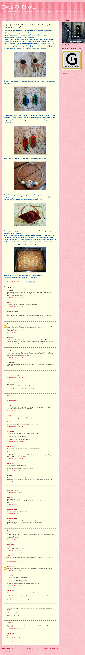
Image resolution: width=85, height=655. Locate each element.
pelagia (9, 566)
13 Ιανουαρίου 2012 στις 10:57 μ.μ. (15, 297)
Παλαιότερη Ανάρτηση (51, 648)
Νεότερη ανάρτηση (8, 648)
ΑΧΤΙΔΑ (9, 415)
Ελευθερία (9, 530)
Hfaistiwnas (10, 396)
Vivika (8, 555)
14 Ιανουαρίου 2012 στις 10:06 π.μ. (15, 441)
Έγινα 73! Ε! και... (19, 7)
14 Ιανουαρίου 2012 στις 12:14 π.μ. (15, 357)
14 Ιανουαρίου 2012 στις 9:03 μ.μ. (14, 570)
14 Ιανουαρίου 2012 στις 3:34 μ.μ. (14, 504)
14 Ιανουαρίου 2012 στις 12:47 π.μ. (15, 377)
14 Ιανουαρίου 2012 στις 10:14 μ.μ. (15, 585)
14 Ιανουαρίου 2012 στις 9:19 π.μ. (14, 410)
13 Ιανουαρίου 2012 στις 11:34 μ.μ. (15, 332)
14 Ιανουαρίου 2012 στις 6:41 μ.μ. (14, 539)
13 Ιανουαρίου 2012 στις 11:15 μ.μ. (15, 306)
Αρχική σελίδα (29, 648)
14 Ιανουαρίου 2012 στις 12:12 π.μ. (15, 345)
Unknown (9, 323)
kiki (8, 302)
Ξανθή (8, 497)
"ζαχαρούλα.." (10, 606)
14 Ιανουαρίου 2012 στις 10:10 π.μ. (15, 470)
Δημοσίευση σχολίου (10, 641)
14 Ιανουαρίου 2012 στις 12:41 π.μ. (15, 368)
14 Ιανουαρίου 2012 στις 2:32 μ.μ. (14, 492)
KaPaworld (10, 544)
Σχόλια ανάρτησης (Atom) (13, 651)
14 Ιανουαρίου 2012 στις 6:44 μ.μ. (14, 550)
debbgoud (9, 373)
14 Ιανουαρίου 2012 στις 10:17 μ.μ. (15, 601)
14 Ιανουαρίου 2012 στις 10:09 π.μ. (15, 458)
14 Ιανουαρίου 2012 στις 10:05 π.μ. (15, 426)
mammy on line (11, 509)
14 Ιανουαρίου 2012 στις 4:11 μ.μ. (14, 513)
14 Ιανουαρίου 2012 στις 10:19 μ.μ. (15, 637)
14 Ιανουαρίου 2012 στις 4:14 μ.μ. (14, 526)
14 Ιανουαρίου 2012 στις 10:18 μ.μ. (15, 618)
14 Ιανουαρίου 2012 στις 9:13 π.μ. (14, 400)
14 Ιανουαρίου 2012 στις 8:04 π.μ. (14, 391)
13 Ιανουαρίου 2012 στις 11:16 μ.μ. (15, 319)
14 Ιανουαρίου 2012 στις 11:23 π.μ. (15, 483)
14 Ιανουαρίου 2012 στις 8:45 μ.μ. (14, 561)
